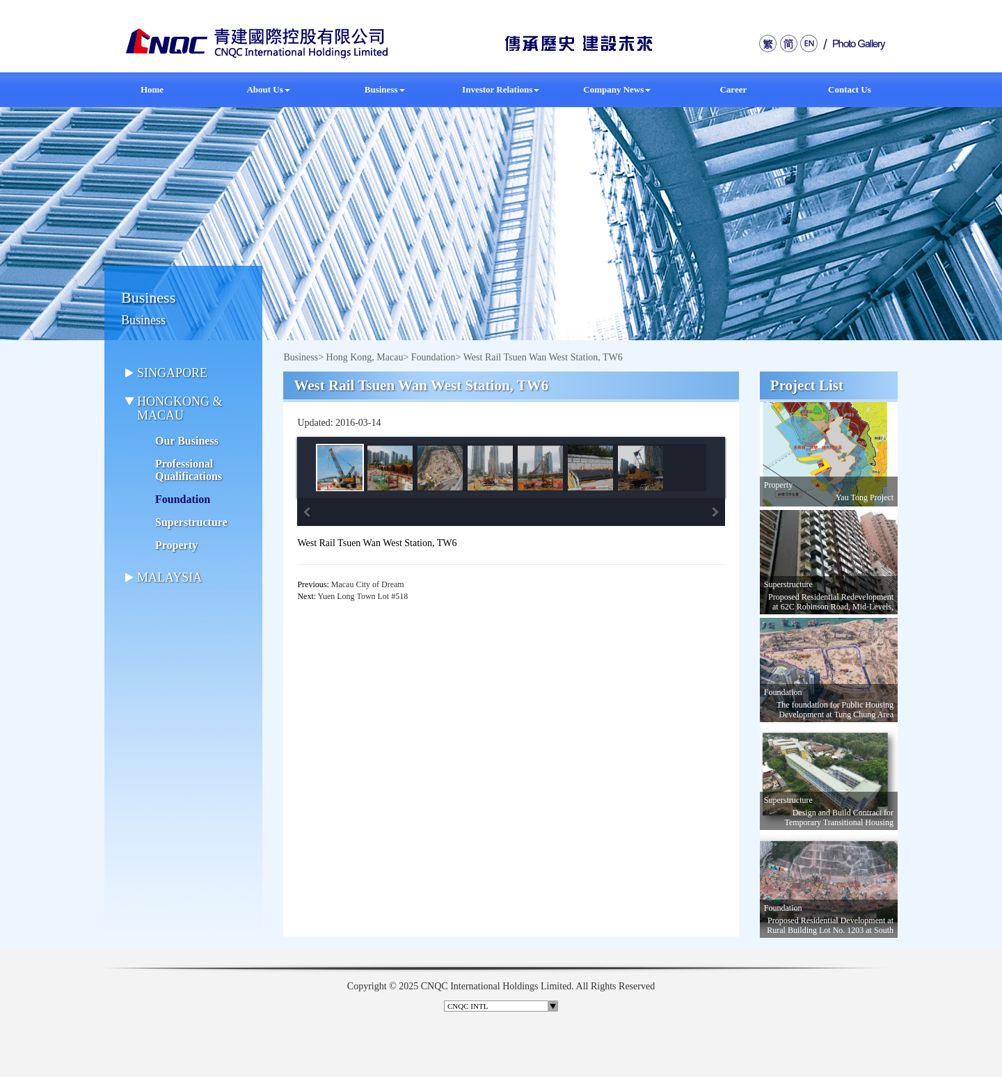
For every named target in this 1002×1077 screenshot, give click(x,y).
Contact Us (849, 89)
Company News (617, 89)
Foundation (182, 499)
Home (152, 89)
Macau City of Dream (367, 584)
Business (385, 89)
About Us (267, 89)
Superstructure (191, 522)
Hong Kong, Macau (365, 357)
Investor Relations (500, 89)
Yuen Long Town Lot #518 (363, 596)
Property (176, 545)
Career (733, 89)
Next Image (715, 512)
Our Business (186, 441)
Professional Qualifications (188, 470)
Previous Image (307, 512)
